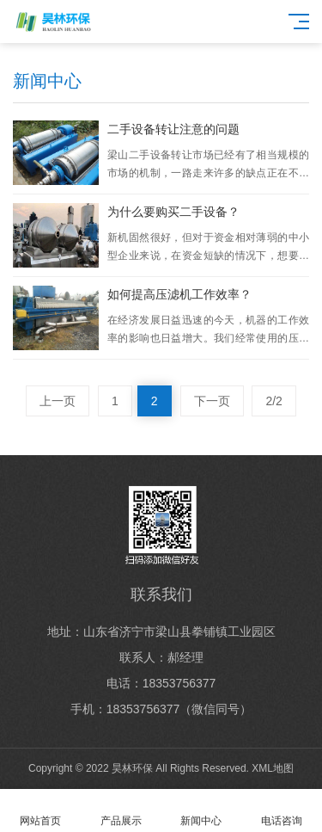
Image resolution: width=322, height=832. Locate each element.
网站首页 (40, 811)
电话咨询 (281, 811)
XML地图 (273, 768)
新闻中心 (201, 811)
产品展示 (121, 811)
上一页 (57, 401)
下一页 (212, 401)
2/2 (273, 401)
